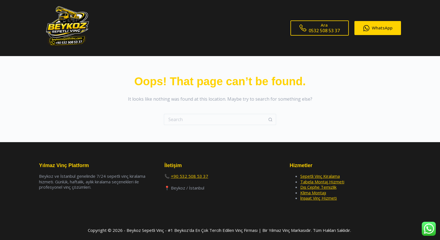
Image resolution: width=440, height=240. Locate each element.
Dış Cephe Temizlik (318, 187)
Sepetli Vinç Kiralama (320, 176)
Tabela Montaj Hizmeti (322, 181)
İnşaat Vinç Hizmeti (318, 198)
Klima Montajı (313, 192)
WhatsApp (378, 28)
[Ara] (319, 28)
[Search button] (270, 119)
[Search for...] (214, 119)
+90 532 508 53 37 (189, 176)
